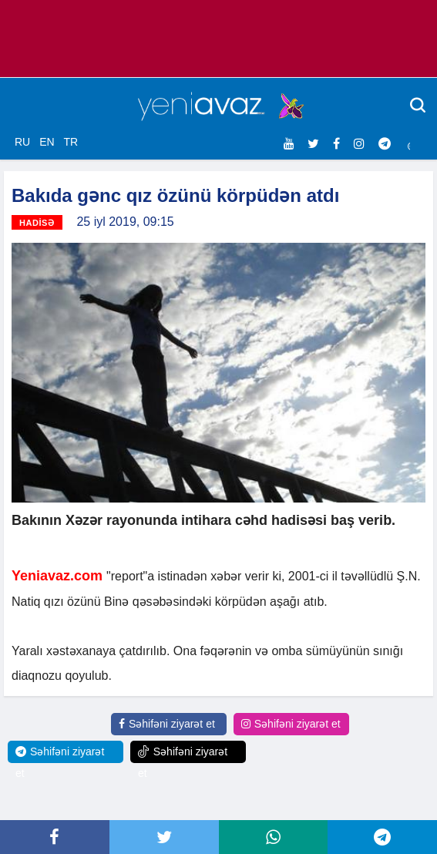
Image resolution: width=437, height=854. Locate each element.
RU (22, 142)
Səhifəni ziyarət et (167, 724)
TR (70, 142)
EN (46, 142)
